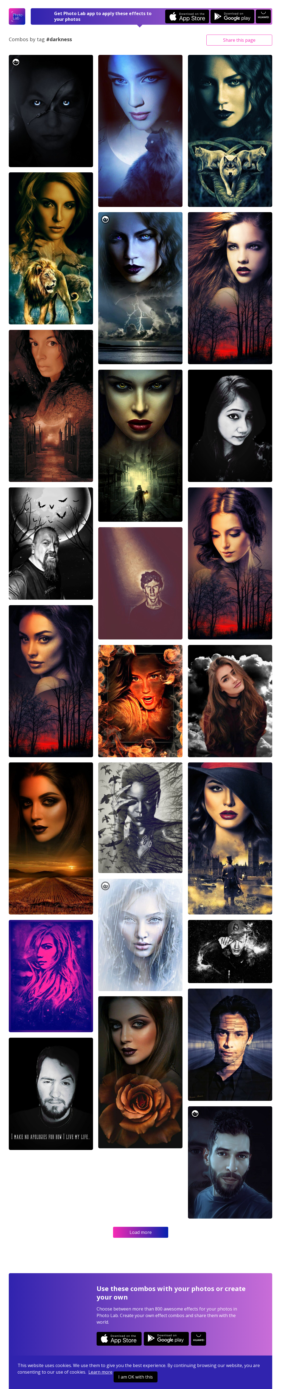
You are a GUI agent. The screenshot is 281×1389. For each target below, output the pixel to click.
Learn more (100, 1372)
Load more (141, 1232)
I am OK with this (135, 1377)
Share (239, 40)
